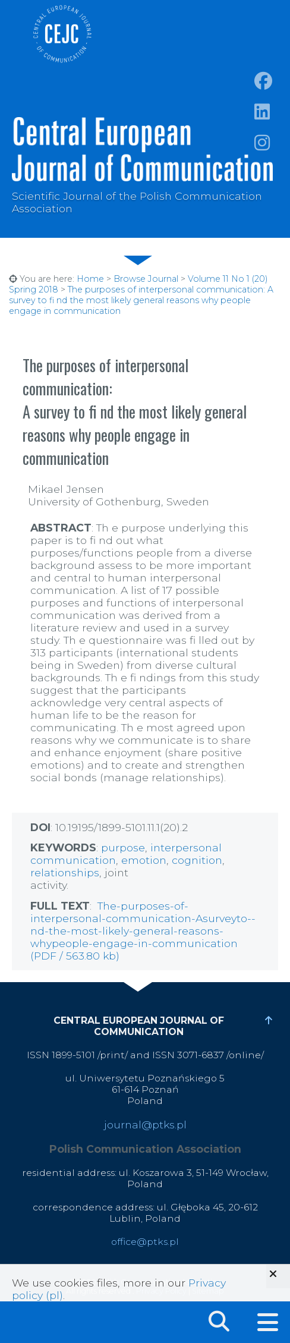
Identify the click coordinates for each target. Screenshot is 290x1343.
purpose (123, 847)
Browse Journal (146, 278)
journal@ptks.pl (145, 1124)
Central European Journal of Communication (61, 34)
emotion (143, 860)
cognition (197, 860)
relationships (64, 872)
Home (90, 278)
